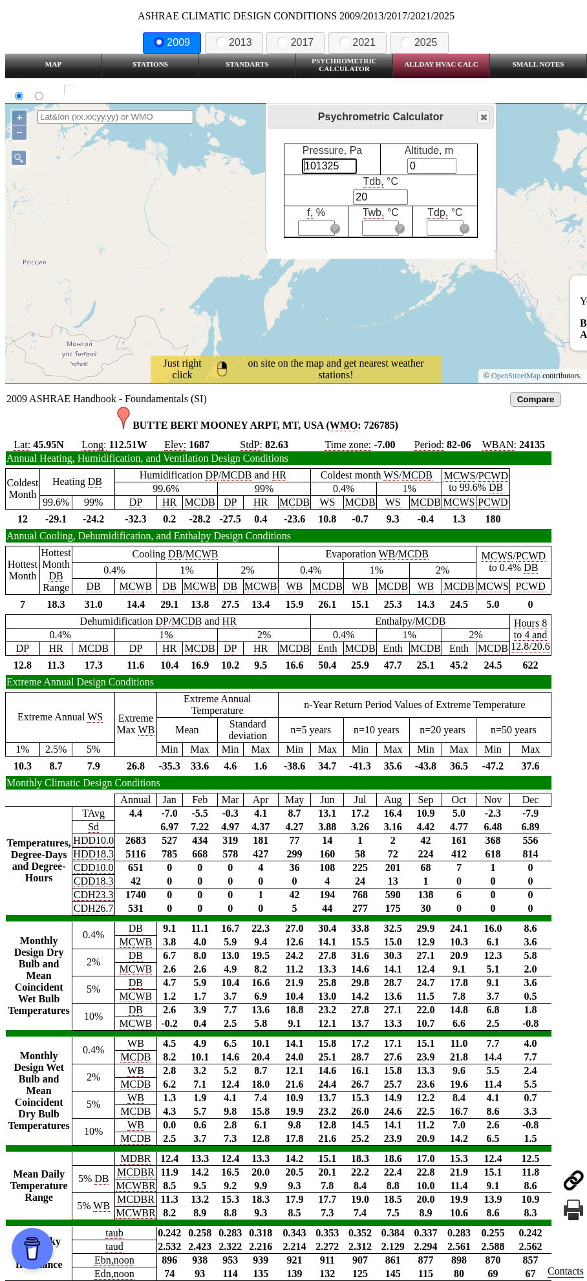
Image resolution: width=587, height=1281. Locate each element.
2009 (172, 42)
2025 (419, 42)
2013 (234, 42)
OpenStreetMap (515, 375)
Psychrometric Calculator (344, 64)
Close (483, 117)
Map (53, 64)
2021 (357, 42)
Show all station (107, 90)
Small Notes (538, 64)
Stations (150, 64)
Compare (536, 399)
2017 (295, 42)
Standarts (247, 64)
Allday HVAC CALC (441, 64)
